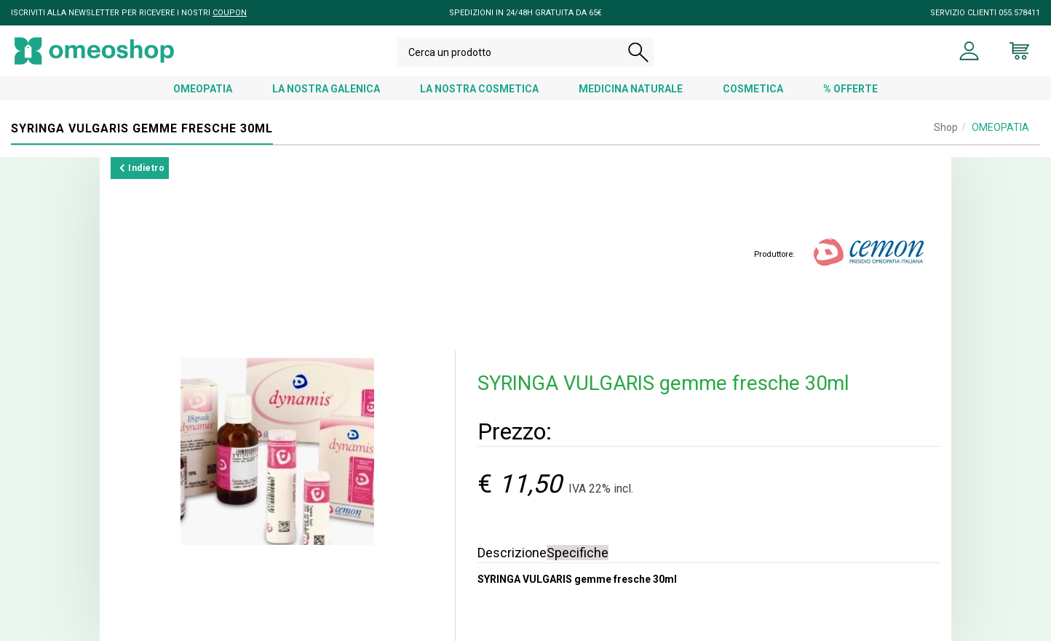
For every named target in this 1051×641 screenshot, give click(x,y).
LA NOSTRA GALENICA (326, 89)
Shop (946, 127)
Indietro (141, 168)
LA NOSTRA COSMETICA (479, 89)
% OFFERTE (850, 89)
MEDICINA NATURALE (631, 89)
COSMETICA (753, 89)
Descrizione (512, 552)
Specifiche (577, 552)
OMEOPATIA (202, 89)
